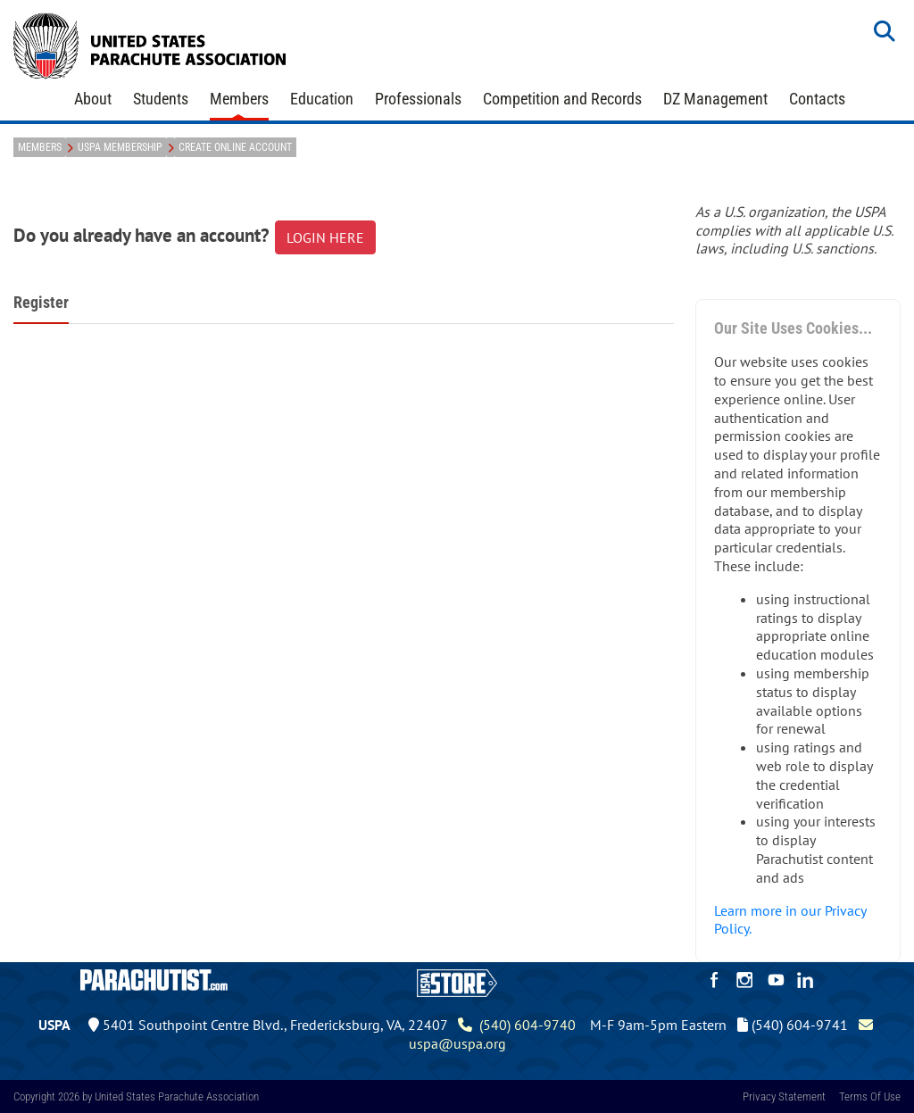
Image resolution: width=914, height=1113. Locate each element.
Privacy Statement (784, 1096)
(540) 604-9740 (517, 1025)
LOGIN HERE (325, 237)
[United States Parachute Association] (150, 44)
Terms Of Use (870, 1096)
